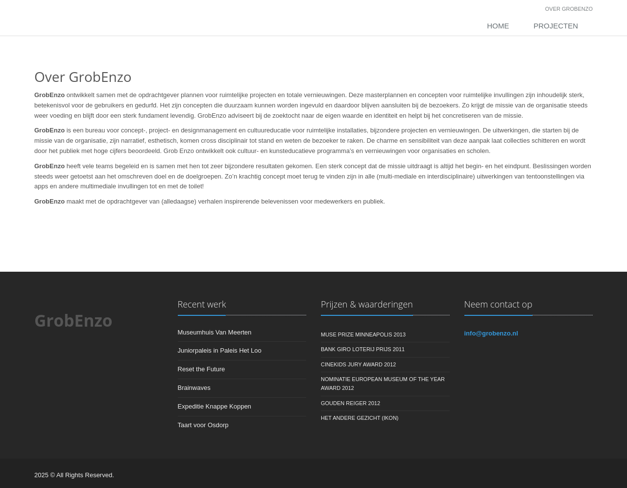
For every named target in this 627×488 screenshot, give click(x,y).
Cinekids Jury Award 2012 (358, 364)
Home (498, 26)
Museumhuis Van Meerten (215, 332)
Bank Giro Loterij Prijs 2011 (363, 349)
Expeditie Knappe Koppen (214, 406)
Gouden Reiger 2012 (350, 403)
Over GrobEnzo (569, 9)
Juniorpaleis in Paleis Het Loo (220, 350)
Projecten (555, 26)
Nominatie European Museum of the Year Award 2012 (383, 383)
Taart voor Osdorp (203, 425)
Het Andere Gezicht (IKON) (360, 418)
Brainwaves (194, 387)
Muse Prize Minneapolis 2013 (363, 334)
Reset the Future (201, 369)
